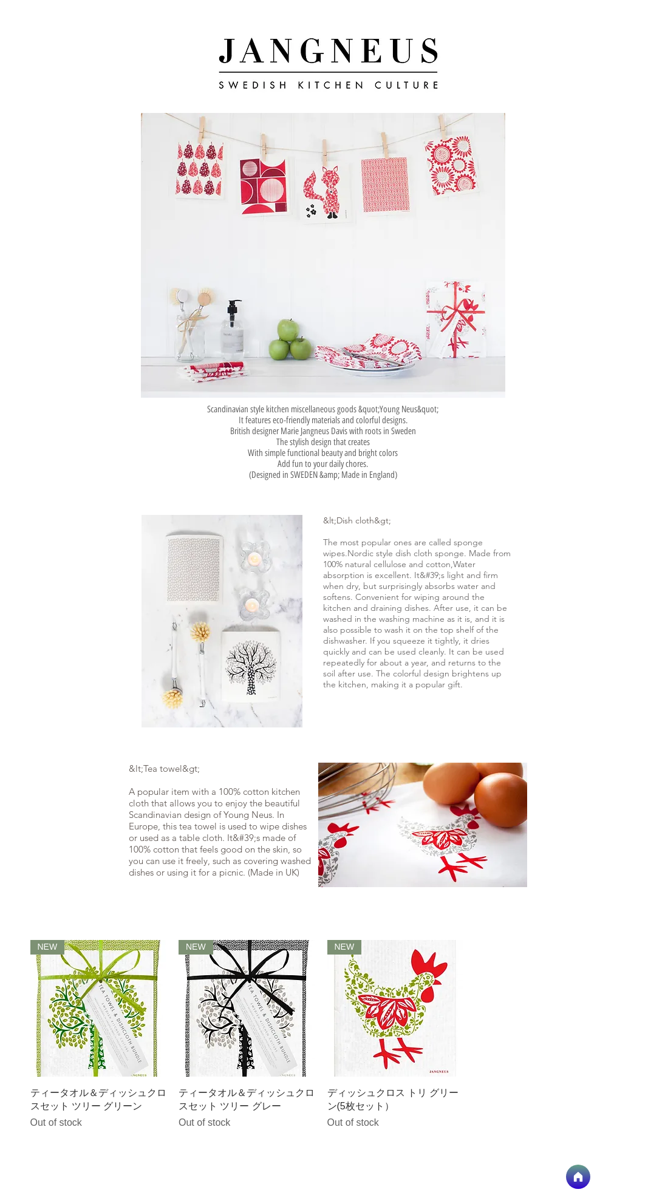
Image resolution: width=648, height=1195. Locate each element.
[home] (578, 1177)
